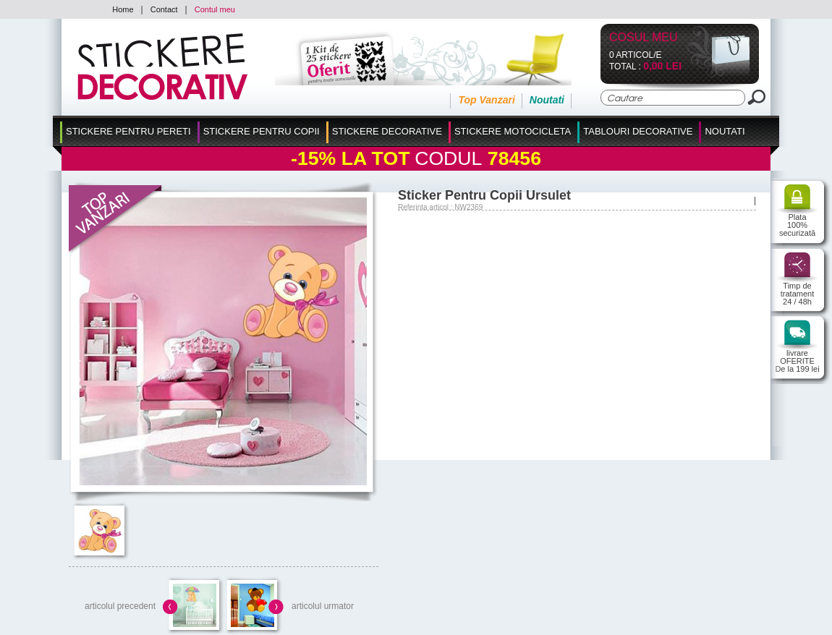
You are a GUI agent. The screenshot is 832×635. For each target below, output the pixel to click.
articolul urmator (323, 606)
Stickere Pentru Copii (261, 131)
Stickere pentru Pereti (128, 131)
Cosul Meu (643, 38)
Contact (164, 9)
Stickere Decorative (387, 131)
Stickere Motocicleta (512, 131)
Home (122, 9)
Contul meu (215, 9)
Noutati (547, 100)
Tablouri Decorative (637, 131)
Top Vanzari (486, 100)
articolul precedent (120, 606)
